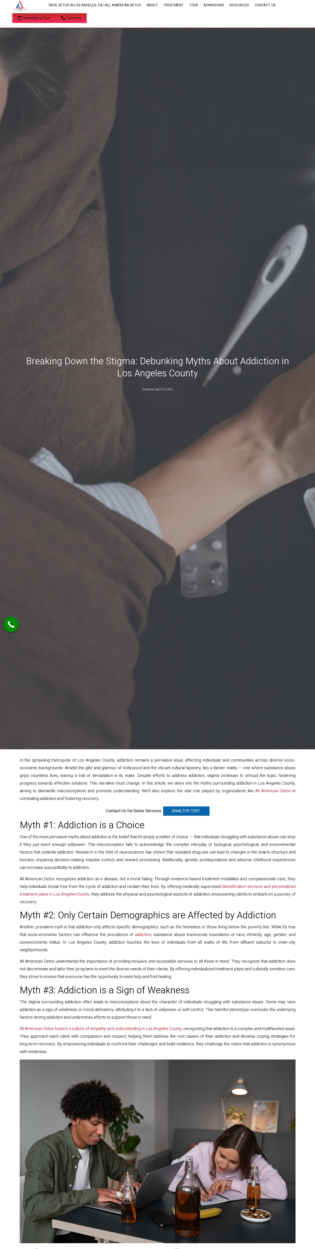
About (152, 5)
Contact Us (265, 5)
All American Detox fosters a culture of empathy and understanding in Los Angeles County (101, 1029)
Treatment (174, 5)
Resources (239, 5)
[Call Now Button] (11, 624)
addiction (143, 935)
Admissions (214, 5)
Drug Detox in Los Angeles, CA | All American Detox (95, 5)
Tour (193, 5)
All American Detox (273, 791)
